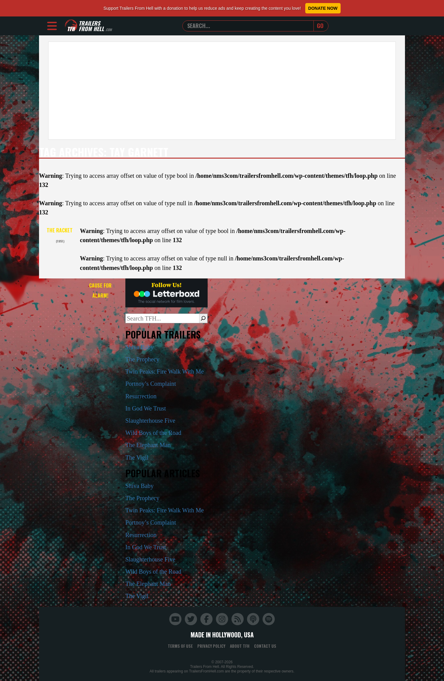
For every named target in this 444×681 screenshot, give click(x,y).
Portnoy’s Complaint (150, 383)
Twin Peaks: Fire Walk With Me (164, 371)
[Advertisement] (222, 90)
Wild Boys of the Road (153, 432)
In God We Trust (145, 408)
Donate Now (323, 8)
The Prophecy (142, 359)
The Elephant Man (148, 445)
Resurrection (140, 396)
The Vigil (137, 457)
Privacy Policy (211, 646)
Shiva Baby (139, 347)
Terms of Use (180, 646)
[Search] (203, 318)
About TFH (239, 646)
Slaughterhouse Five (150, 420)
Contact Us (265, 646)
